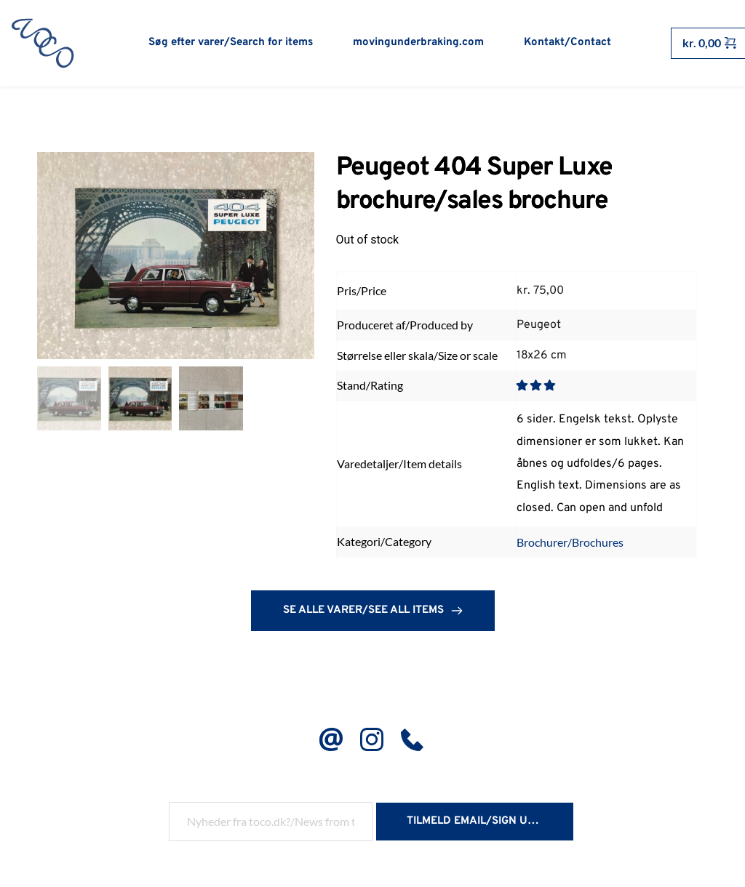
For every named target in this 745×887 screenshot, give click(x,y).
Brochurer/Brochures (570, 543)
